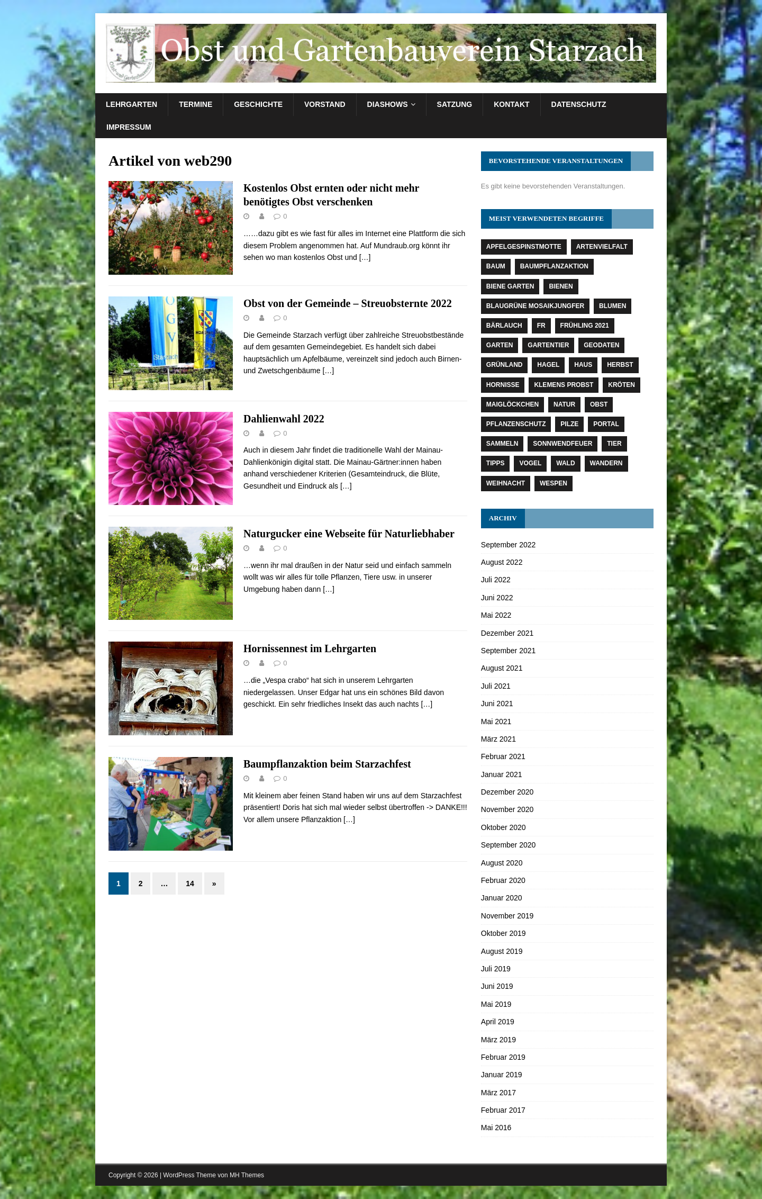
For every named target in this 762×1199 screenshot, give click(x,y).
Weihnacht (505, 483)
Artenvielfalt (602, 246)
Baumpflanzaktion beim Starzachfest (327, 764)
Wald (565, 463)
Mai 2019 (496, 1004)
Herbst (620, 364)
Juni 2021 (497, 703)
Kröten (621, 385)
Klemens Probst (563, 385)
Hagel (548, 364)
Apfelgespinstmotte (523, 246)
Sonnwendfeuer (562, 443)
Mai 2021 (496, 721)
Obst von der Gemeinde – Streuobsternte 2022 (347, 303)
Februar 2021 (503, 756)
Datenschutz (578, 104)
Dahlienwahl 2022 (283, 419)
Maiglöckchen (512, 404)
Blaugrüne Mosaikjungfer (535, 306)
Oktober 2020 (503, 827)
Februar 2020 (503, 880)
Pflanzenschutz (516, 424)
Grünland (504, 364)
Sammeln (502, 443)
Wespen (553, 483)
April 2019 (497, 1021)
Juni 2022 (497, 597)
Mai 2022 (496, 615)
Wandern (606, 463)
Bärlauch (504, 325)
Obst (598, 404)
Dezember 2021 (507, 633)
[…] (365, 257)
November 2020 (507, 809)
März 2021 (498, 739)
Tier (614, 443)
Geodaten (601, 345)
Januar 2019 (501, 1074)
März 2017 (498, 1092)
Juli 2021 (496, 686)
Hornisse (503, 385)
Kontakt (511, 104)
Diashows (387, 104)
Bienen (561, 286)
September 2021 (508, 650)
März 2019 (498, 1039)
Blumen (612, 306)
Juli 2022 (496, 579)
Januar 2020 (501, 898)
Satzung (455, 104)
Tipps (495, 463)
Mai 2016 (496, 1127)
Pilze (569, 424)
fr (541, 325)
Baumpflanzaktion (554, 266)
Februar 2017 (503, 1110)
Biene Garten (510, 286)
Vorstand (325, 104)
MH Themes (247, 1175)
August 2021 (502, 668)
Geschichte (258, 104)
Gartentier (548, 345)
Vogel (530, 463)
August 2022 (502, 562)
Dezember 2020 (507, 792)
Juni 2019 (497, 986)
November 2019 (507, 916)
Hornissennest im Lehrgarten (309, 648)
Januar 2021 (501, 774)
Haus (583, 364)
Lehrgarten (131, 104)
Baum (495, 266)
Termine (195, 104)
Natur (564, 404)
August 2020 (502, 863)
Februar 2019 (503, 1057)
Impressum (128, 127)
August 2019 (502, 951)
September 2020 (508, 845)
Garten (499, 345)
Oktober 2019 (503, 933)
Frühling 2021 (584, 325)
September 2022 (508, 544)
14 (190, 883)
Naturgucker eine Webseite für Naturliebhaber (349, 533)
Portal (606, 424)
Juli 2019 (496, 968)
